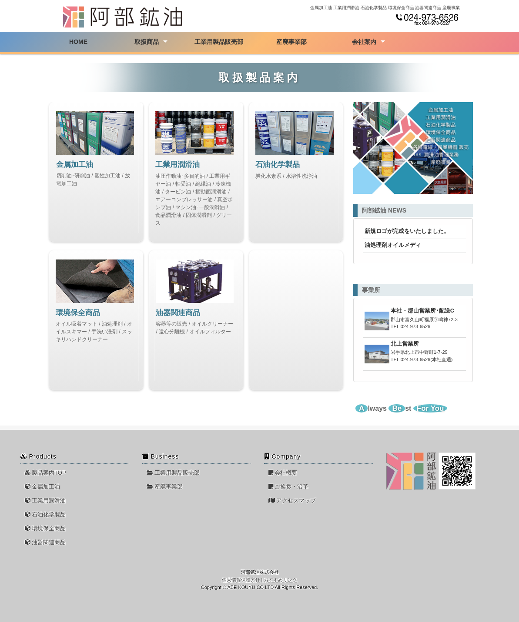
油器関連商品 (45, 542)
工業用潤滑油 (45, 500)
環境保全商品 (45, 528)
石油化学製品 (45, 514)
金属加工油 (42, 486)
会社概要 (283, 472)
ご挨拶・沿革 (288, 486)
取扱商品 (146, 41)
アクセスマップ (292, 500)
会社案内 (364, 41)
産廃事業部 (291, 41)
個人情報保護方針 (241, 579)
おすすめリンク (280, 579)
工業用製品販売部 (218, 41)
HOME (78, 41)
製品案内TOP (45, 472)
